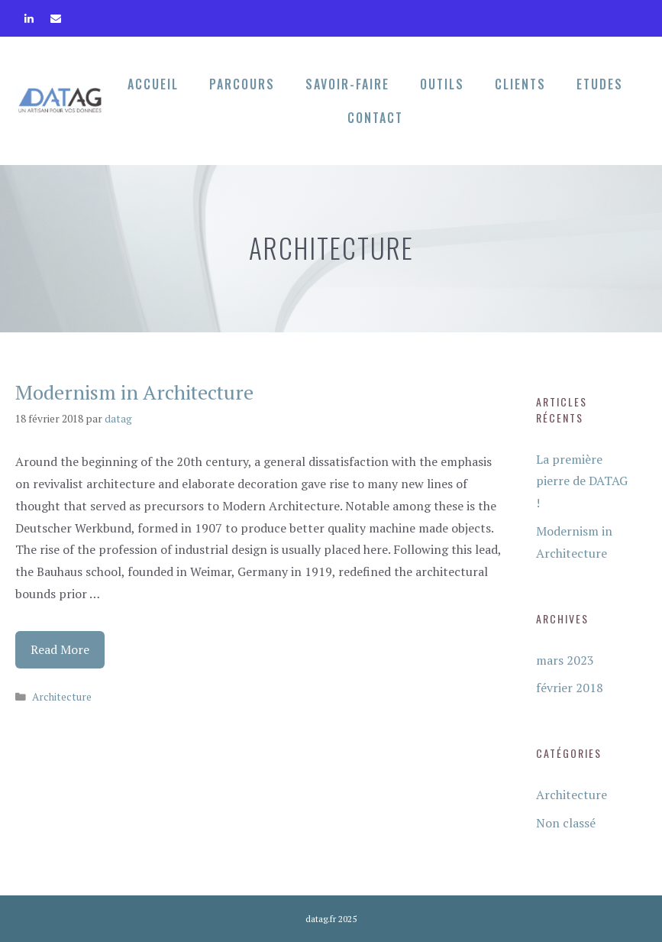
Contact (375, 117)
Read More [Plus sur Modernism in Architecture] (60, 649)
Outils (442, 84)
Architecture (62, 697)
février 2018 (569, 687)
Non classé (566, 822)
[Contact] (56, 15)
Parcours (242, 84)
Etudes (599, 84)
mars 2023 (565, 660)
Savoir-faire (347, 84)
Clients (520, 84)
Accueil (153, 84)
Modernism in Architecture (134, 392)
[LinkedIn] (29, 15)
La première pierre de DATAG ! (582, 481)
